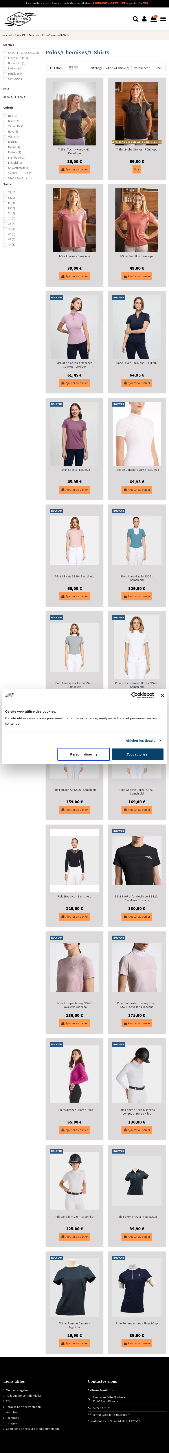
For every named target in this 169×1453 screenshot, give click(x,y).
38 (11, 229)
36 (11, 224)
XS (12, 192)
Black (13, 142)
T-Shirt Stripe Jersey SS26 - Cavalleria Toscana (74, 1005)
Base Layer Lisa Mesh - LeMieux (136, 363)
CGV (8, 1401)
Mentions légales (17, 1390)
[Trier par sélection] (142, 68)
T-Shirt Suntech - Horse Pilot (74, 1110)
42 (11, 239)
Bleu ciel (15, 163)
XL (11, 213)
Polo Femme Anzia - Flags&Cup (137, 1217)
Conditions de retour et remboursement (32, 1429)
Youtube (11, 1412)
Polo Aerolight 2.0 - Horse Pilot (74, 1217)
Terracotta (16, 126)
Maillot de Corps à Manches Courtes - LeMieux (74, 364)
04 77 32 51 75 (101, 1408)
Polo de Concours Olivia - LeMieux (137, 470)
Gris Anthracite (18, 168)
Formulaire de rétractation (23, 1407)
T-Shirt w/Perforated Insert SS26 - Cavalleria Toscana (137, 898)
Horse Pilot (16, 63)
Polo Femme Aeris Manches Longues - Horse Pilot (137, 1111)
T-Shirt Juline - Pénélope (74, 256)
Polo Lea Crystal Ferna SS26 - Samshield (74, 685)
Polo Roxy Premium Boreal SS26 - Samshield (136, 685)
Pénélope (15, 74)
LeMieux (15, 68)
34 (11, 218)
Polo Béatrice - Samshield (74, 896)
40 (11, 234)
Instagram (12, 1423)
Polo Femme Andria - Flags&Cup (137, 1323)
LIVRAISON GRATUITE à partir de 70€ (98, 3)
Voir (136, 169)
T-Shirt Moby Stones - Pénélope (137, 149)
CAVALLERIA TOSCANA (23, 53)
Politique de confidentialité (24, 1396)
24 (160, 68)
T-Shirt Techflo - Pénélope (137, 256)
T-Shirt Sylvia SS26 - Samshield (74, 576)
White (13, 136)
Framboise (16, 157)
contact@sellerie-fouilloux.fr (111, 1415)
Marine (14, 147)
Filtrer (56, 68)
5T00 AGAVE (17, 178)
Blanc (13, 121)
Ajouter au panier (74, 169)
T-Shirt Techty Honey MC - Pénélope (74, 151)
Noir (12, 116)
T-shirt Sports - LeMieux (74, 470)
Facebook (12, 1418)
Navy (13, 131)
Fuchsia (14, 152)
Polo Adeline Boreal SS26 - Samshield (136, 791)
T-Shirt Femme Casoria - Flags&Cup (74, 1325)
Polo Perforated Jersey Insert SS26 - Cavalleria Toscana (137, 1005)
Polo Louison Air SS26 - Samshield (75, 790)
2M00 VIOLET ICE (20, 173)
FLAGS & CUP (18, 58)
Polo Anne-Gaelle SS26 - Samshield (136, 578)
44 (11, 244)
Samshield (16, 79)
